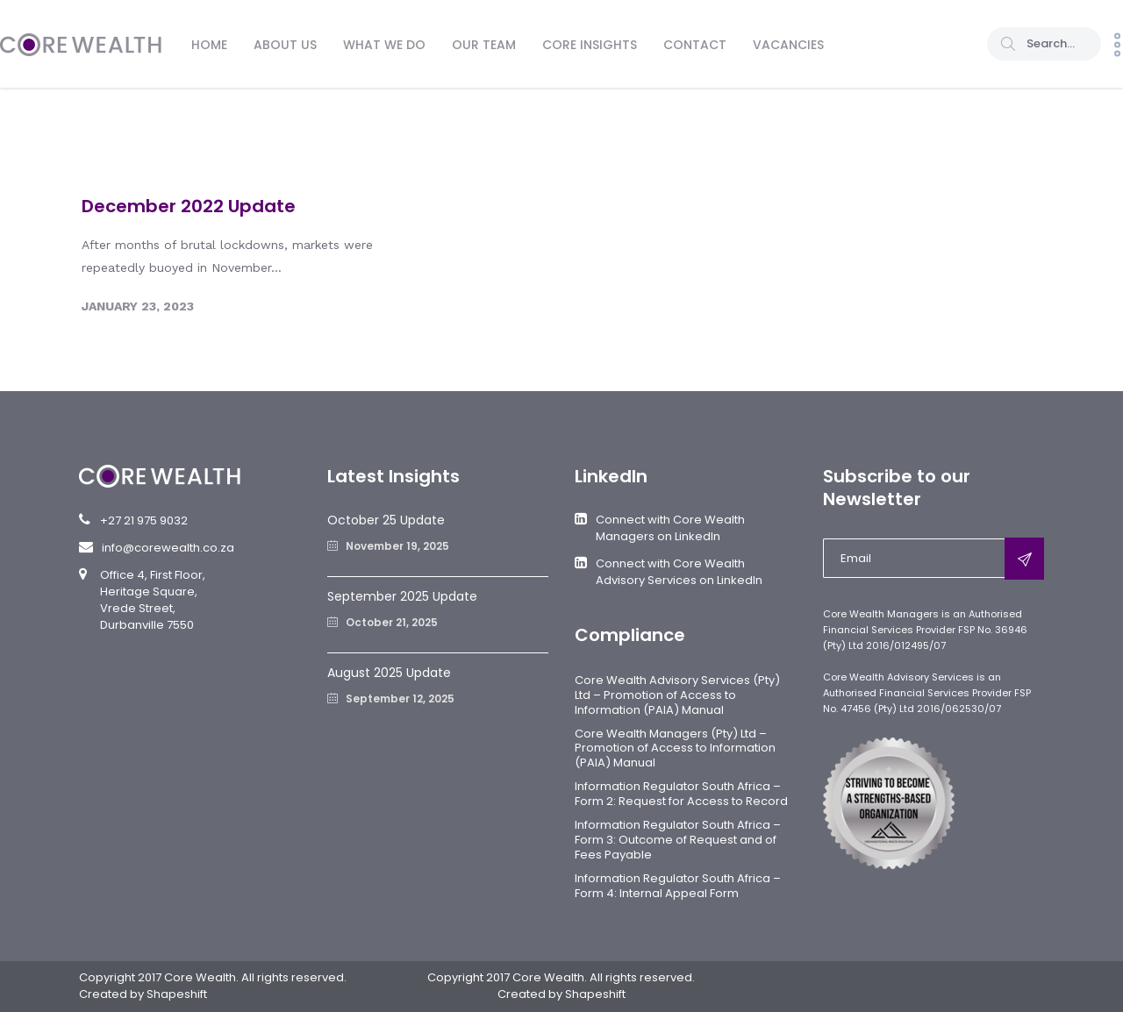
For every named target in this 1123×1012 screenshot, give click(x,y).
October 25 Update (386, 520)
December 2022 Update (189, 206)
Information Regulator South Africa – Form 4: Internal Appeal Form (678, 886)
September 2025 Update (402, 596)
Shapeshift (177, 994)
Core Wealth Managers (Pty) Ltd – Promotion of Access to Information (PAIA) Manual (675, 748)
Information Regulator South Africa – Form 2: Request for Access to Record (681, 793)
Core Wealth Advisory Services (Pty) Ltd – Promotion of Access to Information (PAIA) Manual (677, 695)
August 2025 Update (389, 672)
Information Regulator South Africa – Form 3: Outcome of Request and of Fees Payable (678, 839)
